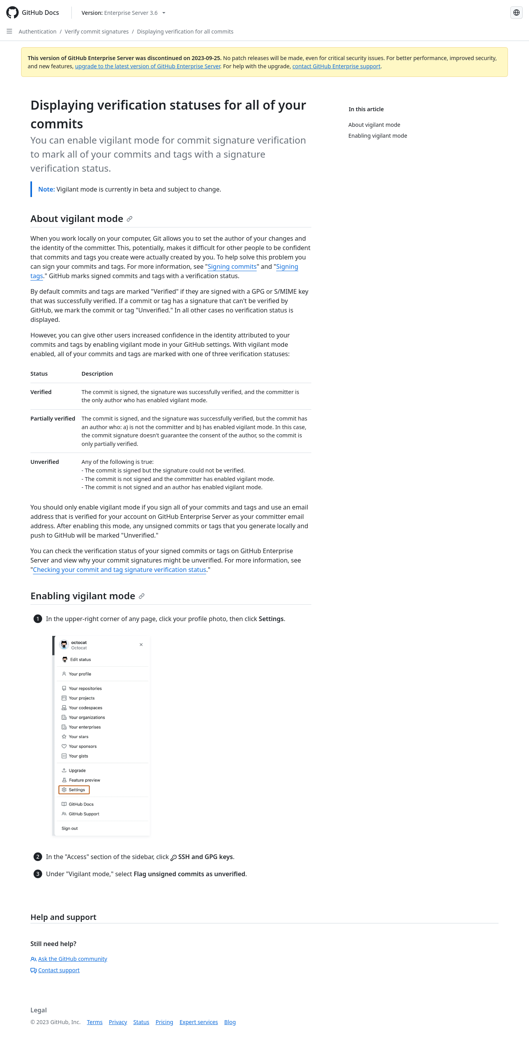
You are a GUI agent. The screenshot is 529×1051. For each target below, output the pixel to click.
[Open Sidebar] (9, 31)
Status (141, 1022)
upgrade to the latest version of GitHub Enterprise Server (147, 66)
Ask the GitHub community (68, 958)
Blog (230, 1022)
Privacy (118, 1022)
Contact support (55, 970)
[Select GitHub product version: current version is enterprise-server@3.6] (123, 13)
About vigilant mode (81, 218)
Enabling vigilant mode (87, 595)
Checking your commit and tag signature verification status (119, 569)
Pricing (164, 1022)
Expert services (198, 1022)
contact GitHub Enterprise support (337, 66)
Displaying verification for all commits (185, 31)
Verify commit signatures (97, 31)
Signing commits (232, 266)
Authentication (38, 31)
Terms (95, 1022)
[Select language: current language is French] (516, 12)
